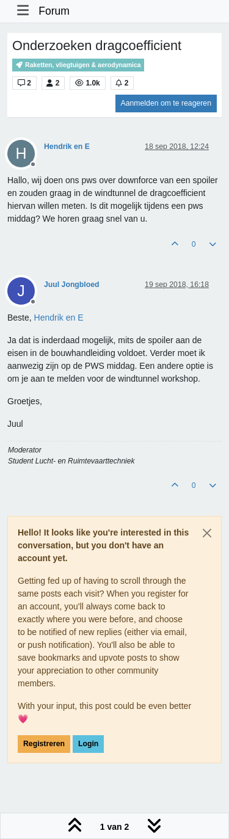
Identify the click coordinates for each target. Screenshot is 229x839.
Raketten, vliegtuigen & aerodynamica (78, 65)
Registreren (44, 743)
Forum (54, 11)
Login (88, 743)
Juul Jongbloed (72, 284)
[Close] (207, 533)
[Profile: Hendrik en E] (59, 317)
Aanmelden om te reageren (166, 103)
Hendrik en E (67, 146)
